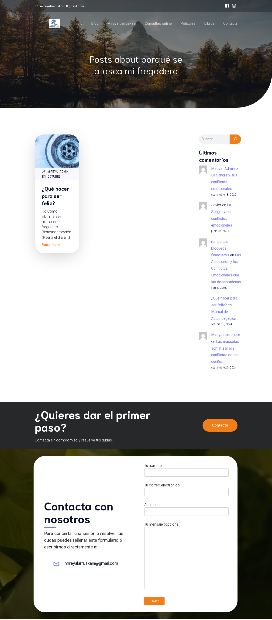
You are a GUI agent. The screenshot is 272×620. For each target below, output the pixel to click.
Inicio (78, 23)
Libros (209, 23)
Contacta (230, 23)
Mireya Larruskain (121, 23)
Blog (95, 23)
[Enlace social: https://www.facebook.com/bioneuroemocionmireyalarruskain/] (227, 5)
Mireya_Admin (55, 172)
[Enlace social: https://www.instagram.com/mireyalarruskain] (234, 5)
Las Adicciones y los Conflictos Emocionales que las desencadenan (226, 269)
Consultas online (158, 23)
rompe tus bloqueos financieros (220, 249)
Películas (188, 23)
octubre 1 (52, 177)
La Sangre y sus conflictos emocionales (224, 183)
